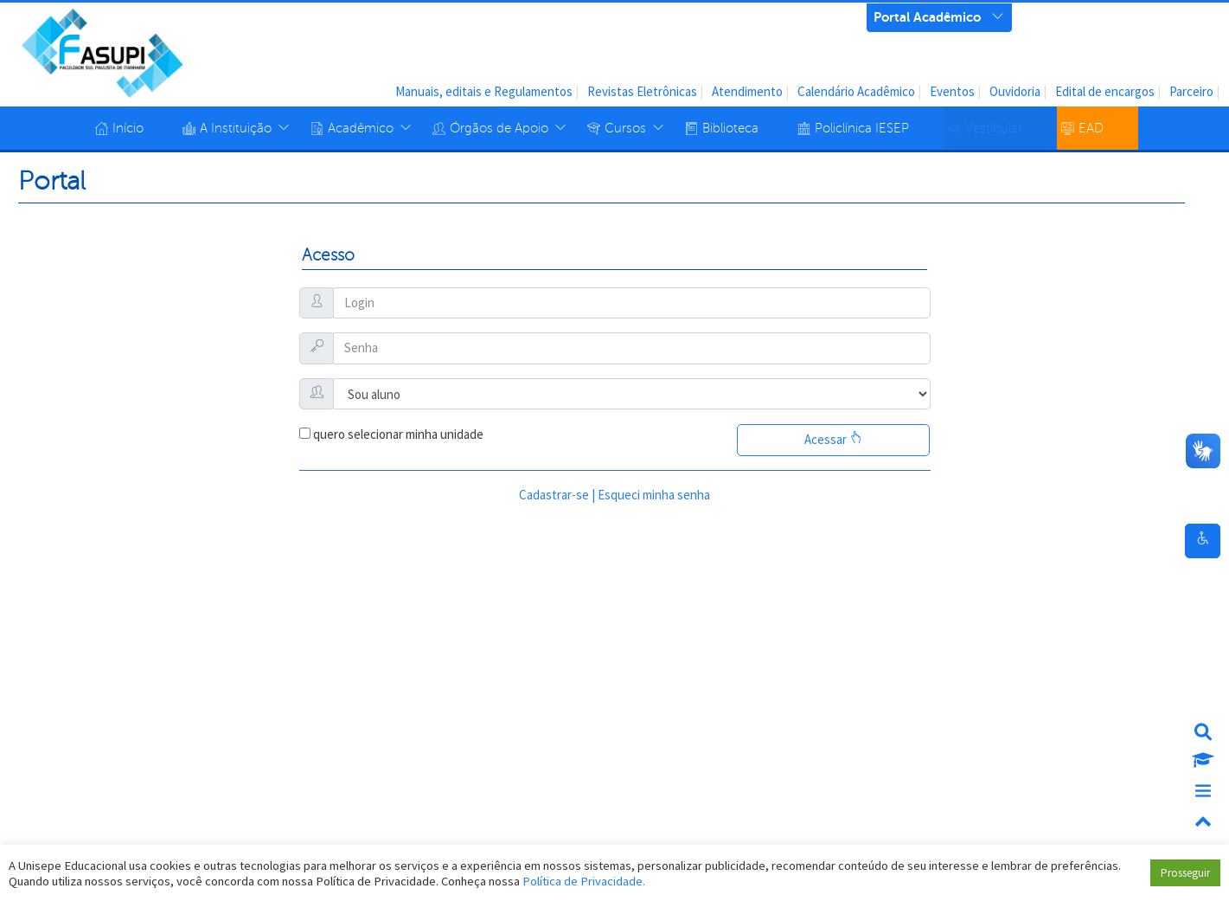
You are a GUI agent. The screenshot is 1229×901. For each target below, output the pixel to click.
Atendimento (747, 91)
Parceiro (1191, 91)
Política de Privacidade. (583, 881)
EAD (1091, 128)
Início (128, 128)
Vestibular (993, 128)
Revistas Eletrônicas (642, 91)
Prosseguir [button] (1185, 873)
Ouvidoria (1014, 91)
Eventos (952, 91)
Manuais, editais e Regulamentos (484, 91)
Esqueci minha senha (654, 494)
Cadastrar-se (554, 494)
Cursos (625, 128)
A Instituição (236, 128)
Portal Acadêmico (927, 15)
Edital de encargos (1105, 91)
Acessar (833, 439)
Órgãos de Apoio (499, 128)
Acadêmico (361, 128)
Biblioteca (730, 128)
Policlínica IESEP (862, 128)
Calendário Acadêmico (856, 91)
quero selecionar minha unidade (398, 434)
